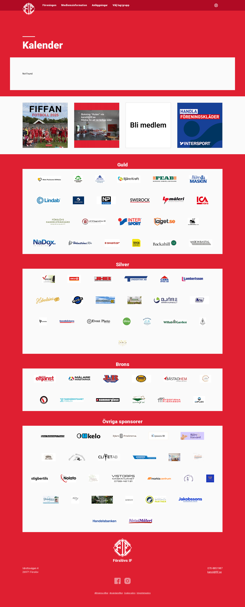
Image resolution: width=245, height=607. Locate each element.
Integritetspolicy (144, 593)
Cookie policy (129, 593)
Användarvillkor (116, 593)
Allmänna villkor (101, 593)
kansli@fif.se (215, 572)
